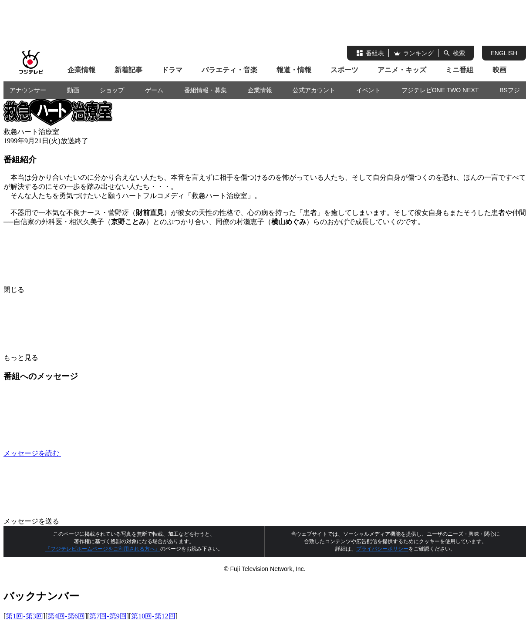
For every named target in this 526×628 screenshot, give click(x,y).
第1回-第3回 (24, 616)
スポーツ (344, 70)
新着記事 (128, 70)
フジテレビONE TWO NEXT (440, 90)
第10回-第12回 (153, 616)
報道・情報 (293, 70)
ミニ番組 (459, 70)
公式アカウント (314, 90)
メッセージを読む (97, 453)
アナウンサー (28, 90)
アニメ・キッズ (402, 70)
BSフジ (509, 90)
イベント (368, 90)
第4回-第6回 (65, 616)
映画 (499, 70)
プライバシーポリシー (382, 549)
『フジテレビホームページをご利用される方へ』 (102, 549)
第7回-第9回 (107, 616)
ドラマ (172, 70)
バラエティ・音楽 (229, 70)
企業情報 (81, 70)
